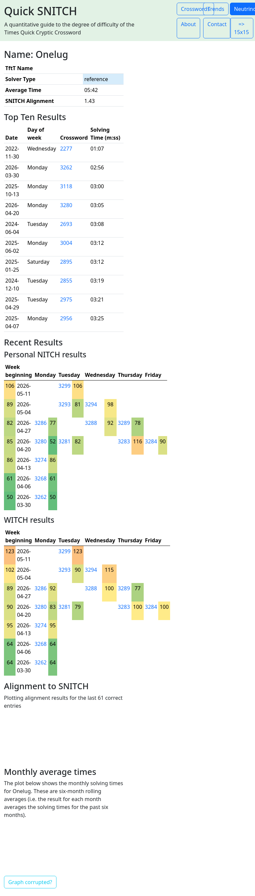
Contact (217, 24)
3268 (41, 478)
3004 (66, 242)
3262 (66, 167)
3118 (66, 186)
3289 (124, 422)
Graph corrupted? (30, 882)
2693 (66, 224)
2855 (66, 280)
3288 (91, 422)
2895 (66, 261)
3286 (41, 422)
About (188, 24)
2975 (66, 299)
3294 (91, 404)
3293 (64, 404)
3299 (64, 385)
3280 (66, 205)
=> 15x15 (241, 28)
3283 (124, 441)
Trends (215, 9)
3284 (151, 441)
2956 (66, 318)
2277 (66, 148)
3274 (41, 460)
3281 (64, 441)
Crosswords (195, 9)
